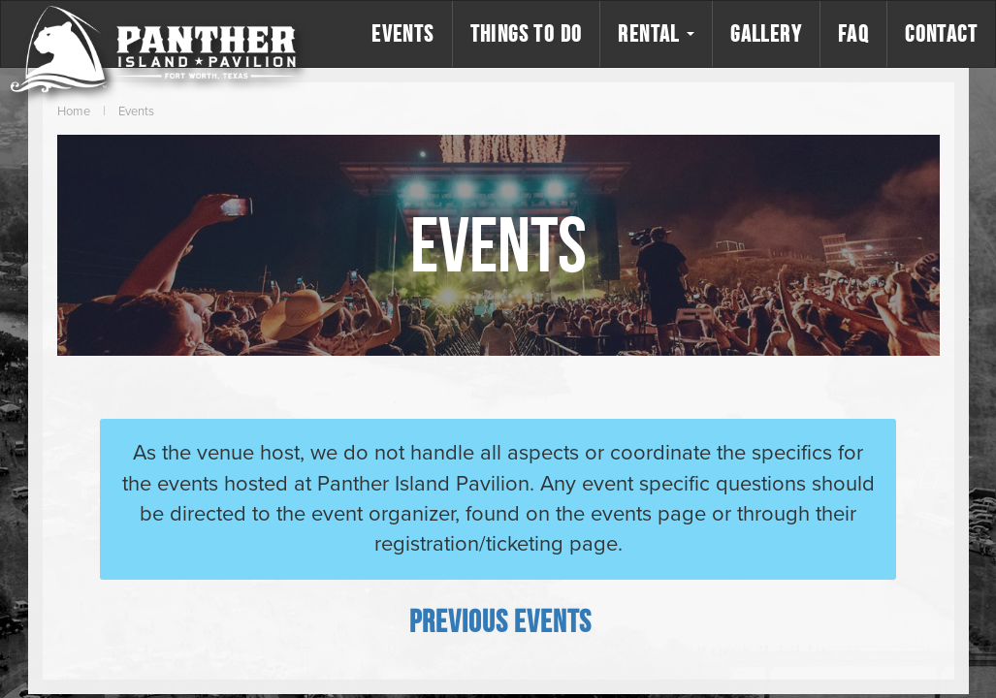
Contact (941, 33)
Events (402, 33)
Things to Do (526, 33)
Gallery (766, 33)
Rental (656, 33)
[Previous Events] (500, 620)
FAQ (853, 33)
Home (73, 111)
